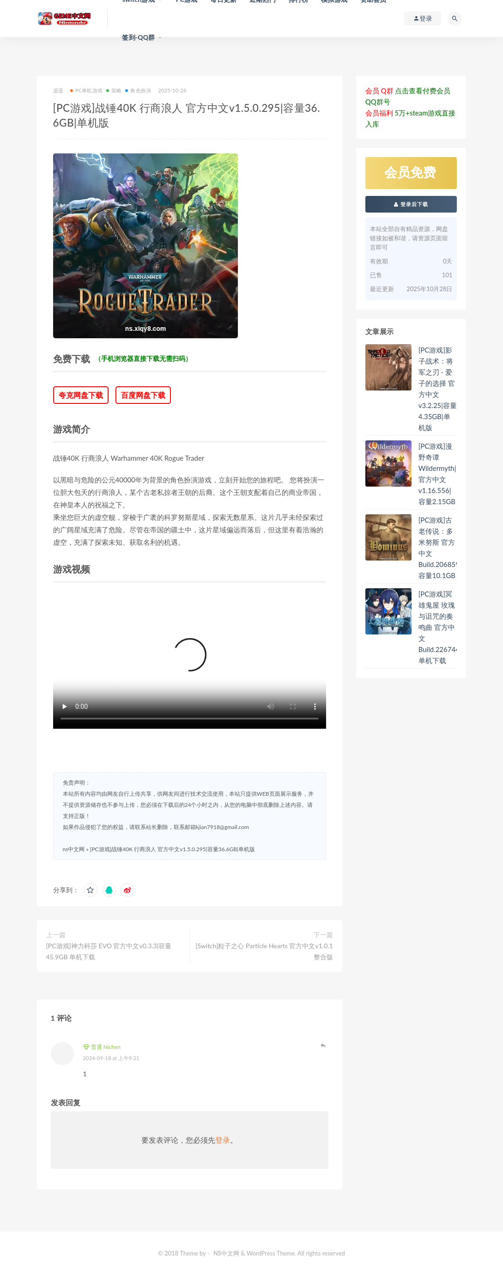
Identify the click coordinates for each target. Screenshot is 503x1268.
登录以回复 (323, 1045)
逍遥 (58, 90)
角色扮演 (138, 90)
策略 (113, 90)
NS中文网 (226, 1253)
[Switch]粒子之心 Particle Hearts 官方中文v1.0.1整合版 (264, 951)
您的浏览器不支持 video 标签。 (189, 660)
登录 (222, 1139)
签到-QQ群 (138, 37)
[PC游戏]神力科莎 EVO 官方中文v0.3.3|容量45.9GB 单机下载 (109, 951)
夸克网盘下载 (81, 394)
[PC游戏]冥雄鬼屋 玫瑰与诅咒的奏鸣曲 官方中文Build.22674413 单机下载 (443, 627)
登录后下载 (411, 204)
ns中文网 (74, 849)
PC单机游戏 (86, 90)
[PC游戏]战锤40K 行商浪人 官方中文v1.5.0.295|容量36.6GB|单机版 (172, 849)
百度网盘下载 (143, 394)
